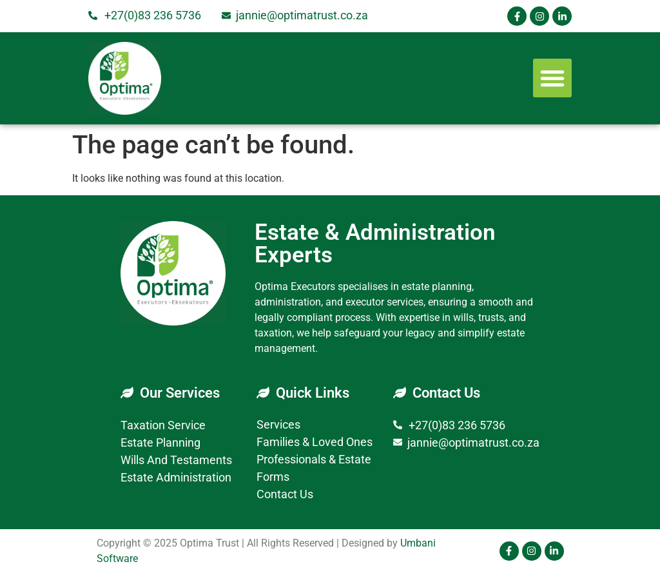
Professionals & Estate (314, 459)
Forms (273, 476)
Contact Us (285, 494)
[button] (552, 78)
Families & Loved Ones (315, 442)
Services (278, 424)
